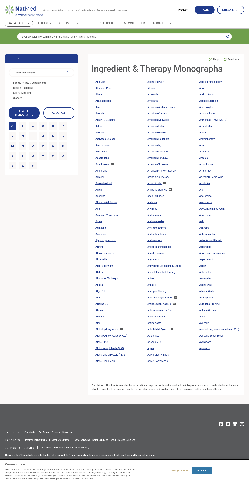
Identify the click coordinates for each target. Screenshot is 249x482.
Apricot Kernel (207, 94)
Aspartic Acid (206, 259)
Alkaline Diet (102, 303)
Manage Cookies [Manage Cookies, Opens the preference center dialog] (179, 470)
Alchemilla (101, 259)
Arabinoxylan (206, 107)
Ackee (98, 126)
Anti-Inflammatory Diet (159, 310)
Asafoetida (205, 196)
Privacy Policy (82, 447)
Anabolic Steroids (157, 189)
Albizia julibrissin (104, 253)
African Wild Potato (106, 202)
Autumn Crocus (207, 310)
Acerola (99, 113)
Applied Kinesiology (210, 81)
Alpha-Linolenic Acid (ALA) (110, 354)
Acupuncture (102, 151)
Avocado (204, 322)
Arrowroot (204, 151)
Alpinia (151, 88)
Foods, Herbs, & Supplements (30, 82)
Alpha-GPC (101, 341)
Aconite (99, 132)
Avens (202, 316)
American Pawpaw (157, 157)
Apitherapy (153, 335)
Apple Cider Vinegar (158, 354)
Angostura (153, 259)
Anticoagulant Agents (159, 303)
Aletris (99, 272)
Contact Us (45, 447)
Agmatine (100, 227)
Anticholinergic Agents (160, 297)
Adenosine (101, 170)
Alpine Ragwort (155, 81)
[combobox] (41, 72)
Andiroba (152, 208)
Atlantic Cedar (207, 291)
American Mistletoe (158, 151)
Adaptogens (102, 157)
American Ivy (154, 145)
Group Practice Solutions (123, 440)
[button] (184, 10)
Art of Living (206, 164)
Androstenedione (156, 227)
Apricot (203, 88)
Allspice (99, 316)
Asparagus (205, 246)
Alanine (99, 246)
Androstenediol (155, 221)
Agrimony (100, 234)
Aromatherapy (207, 138)
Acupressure (102, 145)
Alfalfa (99, 284)
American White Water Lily (161, 170)
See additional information (140, 455)
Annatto (151, 284)
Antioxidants (154, 322)
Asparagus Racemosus (212, 253)
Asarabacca (205, 202)
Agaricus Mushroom (106, 215)
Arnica (202, 132)
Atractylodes (206, 297)
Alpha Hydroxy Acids (107, 329)
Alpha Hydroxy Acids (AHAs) (111, 335)
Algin (98, 297)
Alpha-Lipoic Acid (105, 361)
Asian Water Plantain (210, 240)
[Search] (228, 36)
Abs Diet (100, 81)
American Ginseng (157, 132)
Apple (150, 348)
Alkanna (99, 310)
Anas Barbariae (155, 196)
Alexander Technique (106, 278)
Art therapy (205, 170)
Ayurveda (204, 348)
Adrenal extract (103, 183)
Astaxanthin (205, 272)
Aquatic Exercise (208, 100)
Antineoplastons (156, 316)
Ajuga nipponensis (105, 240)
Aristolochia (205, 126)
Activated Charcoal (105, 138)
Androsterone (154, 240)
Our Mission (30, 432)
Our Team (44, 432)
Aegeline (100, 196)
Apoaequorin (154, 341)
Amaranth (152, 94)
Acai (97, 107)
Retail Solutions (100, 440)
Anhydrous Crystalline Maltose (164, 265)
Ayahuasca (205, 341)
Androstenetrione (157, 234)
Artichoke (204, 183)
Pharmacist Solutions (36, 440)
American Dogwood (158, 119)
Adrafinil (99, 176)
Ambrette (152, 100)
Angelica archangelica (159, 246)
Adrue (98, 189)
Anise (150, 278)
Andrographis (154, 215)
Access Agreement (63, 447)
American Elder (155, 126)
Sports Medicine (23, 92)
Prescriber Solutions (59, 440)
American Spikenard (158, 164)
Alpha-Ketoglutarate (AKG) (109, 348)
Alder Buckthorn (104, 265)
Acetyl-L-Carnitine (105, 119)
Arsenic (203, 157)
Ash (201, 221)
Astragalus (205, 278)
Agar (98, 208)
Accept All (202, 470)
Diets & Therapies (23, 87)
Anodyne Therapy (157, 291)
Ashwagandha (207, 234)
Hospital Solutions (81, 440)
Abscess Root (103, 88)
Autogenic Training (209, 303)
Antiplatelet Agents (158, 329)
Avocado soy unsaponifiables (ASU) (219, 329)
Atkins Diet (205, 284)
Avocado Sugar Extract (211, 335)
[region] (124, 470)
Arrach (202, 145)
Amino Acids (154, 183)
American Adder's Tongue (161, 107)
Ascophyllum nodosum (212, 208)
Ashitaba (204, 227)
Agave (98, 221)
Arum (202, 189)
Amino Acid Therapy (158, 176)
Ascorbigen (205, 215)
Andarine (152, 202)
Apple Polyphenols (157, 361)
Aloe (98, 322)
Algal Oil (100, 291)
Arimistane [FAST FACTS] (213, 119)
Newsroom (67, 432)
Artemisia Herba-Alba (211, 176)
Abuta (98, 94)
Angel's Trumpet (156, 253)
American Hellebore (158, 138)
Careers (56, 432)
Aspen (202, 265)
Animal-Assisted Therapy (161, 272)
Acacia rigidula (103, 100)
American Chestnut (157, 113)
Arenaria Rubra (207, 113)
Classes (18, 97)
